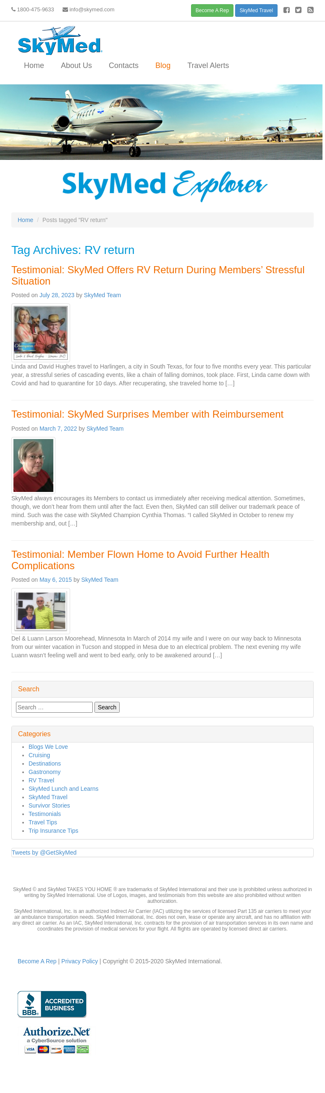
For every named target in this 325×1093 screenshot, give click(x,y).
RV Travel (41, 780)
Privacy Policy (79, 961)
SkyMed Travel (256, 10)
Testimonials (45, 814)
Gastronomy (44, 772)
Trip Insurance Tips (54, 830)
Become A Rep (212, 10)
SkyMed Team (102, 295)
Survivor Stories (49, 805)
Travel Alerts (208, 65)
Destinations (45, 763)
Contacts (124, 65)
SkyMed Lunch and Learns (64, 788)
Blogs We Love (48, 746)
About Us (76, 65)
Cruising (39, 755)
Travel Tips (43, 822)
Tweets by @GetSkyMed (44, 852)
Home (34, 65)
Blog (162, 65)
